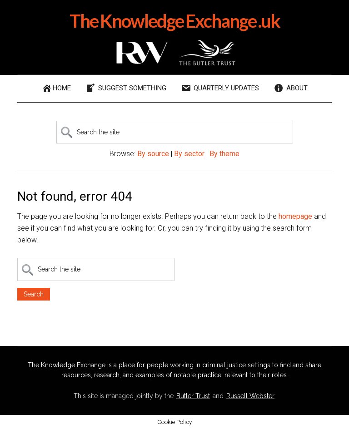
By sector (189, 153)
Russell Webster (250, 395)
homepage (295, 216)
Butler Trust (193, 395)
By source (153, 153)
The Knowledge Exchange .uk (175, 21)
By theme (224, 153)
